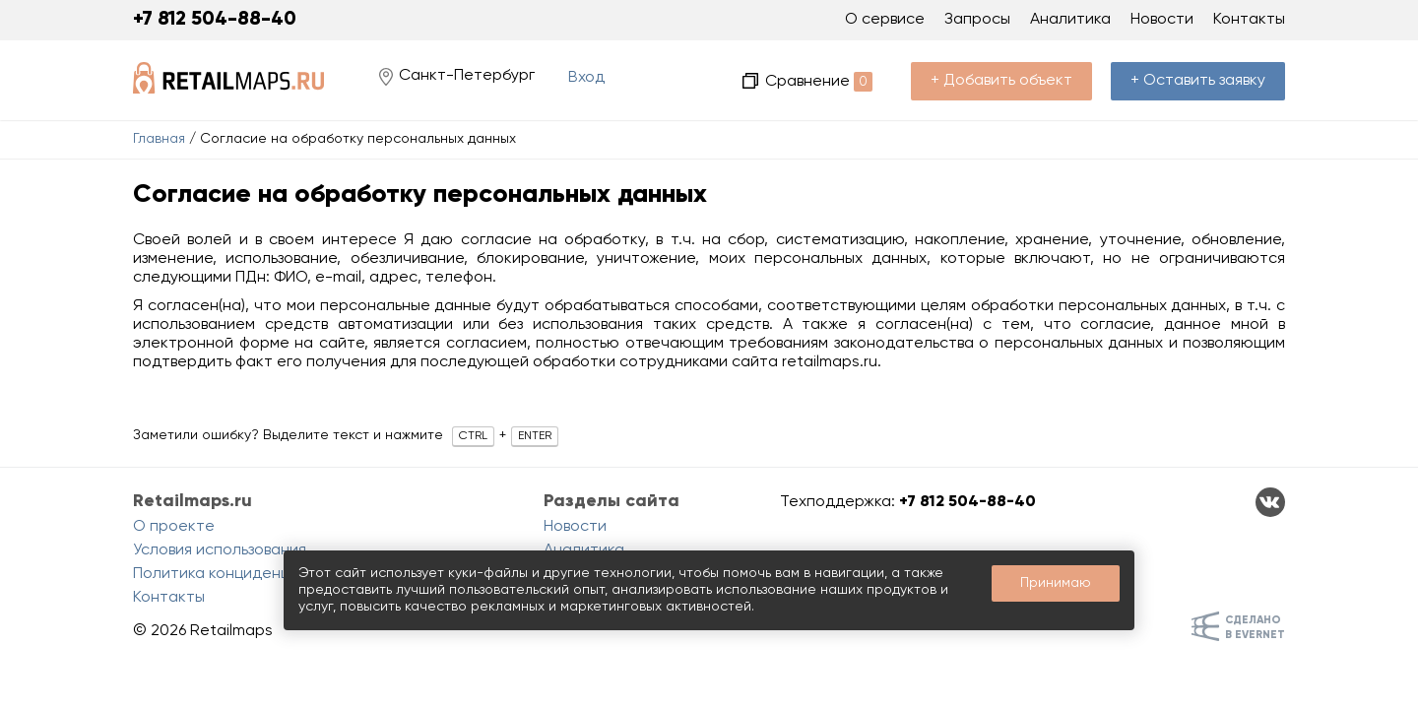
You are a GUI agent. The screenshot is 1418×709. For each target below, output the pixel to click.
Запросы (977, 20)
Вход (586, 78)
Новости (1161, 20)
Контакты (1249, 20)
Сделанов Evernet (1255, 627)
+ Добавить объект (1001, 81)
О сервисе (885, 20)
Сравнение (818, 82)
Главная (159, 139)
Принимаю (1055, 583)
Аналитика (1070, 20)
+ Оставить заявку (1197, 81)
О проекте (174, 527)
